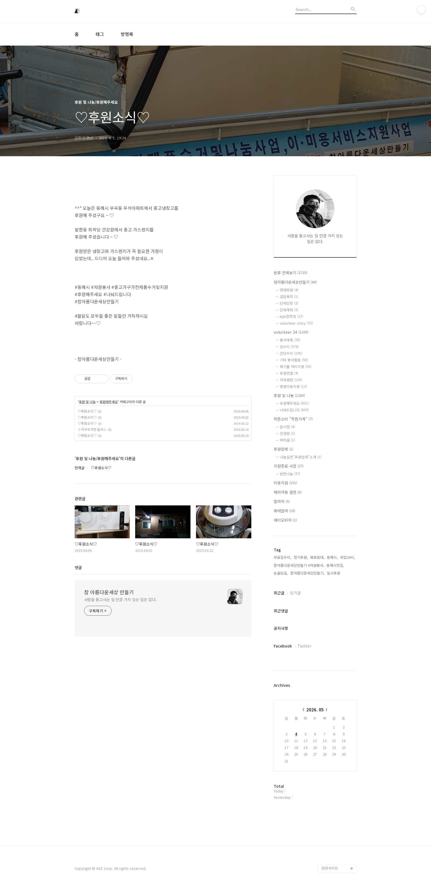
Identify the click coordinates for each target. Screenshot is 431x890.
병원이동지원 (293, 386)
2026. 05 (315, 709)
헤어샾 (287, 440)
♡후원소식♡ (87, 411)
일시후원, (334, 573)
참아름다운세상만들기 (295, 282)
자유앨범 (291, 379)
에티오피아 (285, 520)
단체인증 (289, 303)
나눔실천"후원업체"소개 (301, 457)
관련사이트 (330, 868)
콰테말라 (284, 510)
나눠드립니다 (294, 410)
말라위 (282, 501)
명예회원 (289, 290)
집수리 (289, 346)
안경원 (287, 433)
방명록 (127, 34)
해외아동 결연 (288, 492)
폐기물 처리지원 (295, 366)
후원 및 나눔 (87, 402)
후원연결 (289, 373)
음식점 (287, 426)
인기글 (295, 593)
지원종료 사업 (289, 466)
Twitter (304, 646)
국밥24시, (347, 557)
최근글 (279, 593)
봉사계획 (290, 340)
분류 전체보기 (290, 272)
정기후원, (301, 557)
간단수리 (291, 353)
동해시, (332, 557)
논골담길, (281, 573)
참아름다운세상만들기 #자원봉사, (299, 565)
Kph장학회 (291, 316)
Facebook (283, 646)
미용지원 (285, 483)
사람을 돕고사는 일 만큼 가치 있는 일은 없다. (120, 599)
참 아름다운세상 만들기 (109, 592)
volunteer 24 (291, 332)
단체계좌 (289, 309)
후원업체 (283, 449)
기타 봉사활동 (294, 359)
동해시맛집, (335, 565)
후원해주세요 (109, 402)
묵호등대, (317, 557)
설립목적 (289, 296)
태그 (100, 34)
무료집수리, (282, 557)
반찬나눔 (290, 473)
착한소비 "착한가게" (293, 419)
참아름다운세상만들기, (307, 573)
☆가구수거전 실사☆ (92, 429)
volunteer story (296, 323)
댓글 (78, 567)
